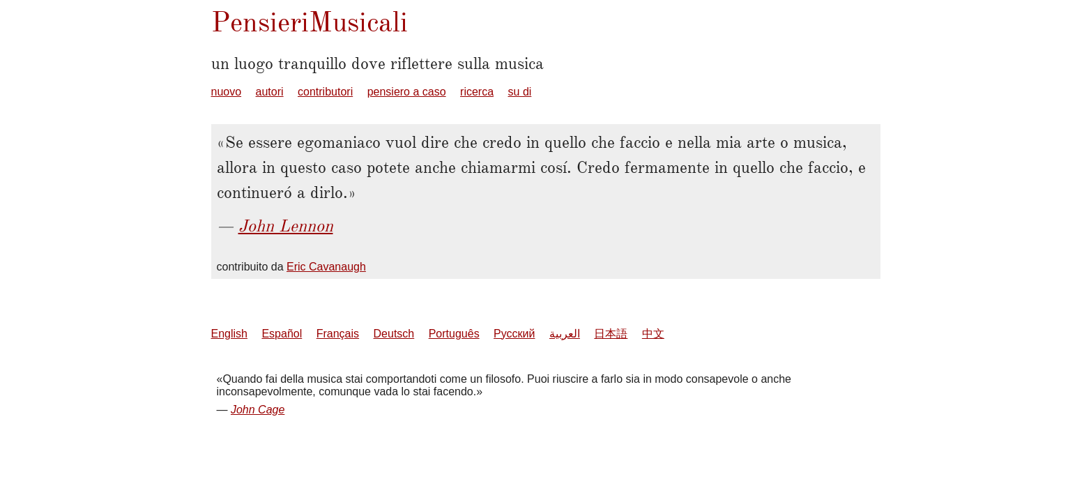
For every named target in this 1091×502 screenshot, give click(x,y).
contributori (325, 92)
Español (281, 334)
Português (454, 334)
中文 (653, 334)
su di (520, 92)
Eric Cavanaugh (326, 267)
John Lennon (285, 225)
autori (270, 92)
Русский (514, 334)
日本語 (610, 334)
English (229, 334)
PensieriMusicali (309, 22)
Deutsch (394, 334)
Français (337, 334)
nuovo (226, 92)
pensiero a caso (406, 92)
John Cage (257, 410)
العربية (564, 334)
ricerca (477, 92)
